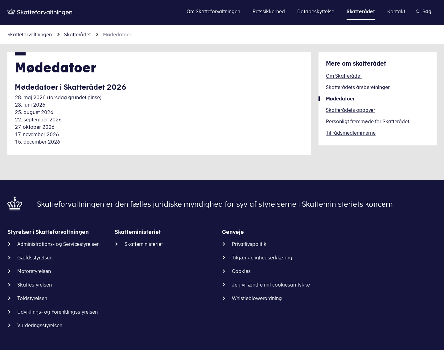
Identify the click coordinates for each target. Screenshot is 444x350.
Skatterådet (77, 34)
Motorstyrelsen (34, 271)
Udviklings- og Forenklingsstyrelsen (57, 312)
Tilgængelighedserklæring (262, 257)
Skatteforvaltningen (29, 34)
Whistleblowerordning (257, 298)
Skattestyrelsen (34, 284)
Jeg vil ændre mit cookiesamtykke (271, 284)
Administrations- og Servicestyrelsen (58, 244)
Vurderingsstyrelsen (39, 325)
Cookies (241, 271)
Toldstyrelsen (32, 298)
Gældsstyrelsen (34, 257)
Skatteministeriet (144, 244)
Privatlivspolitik (249, 244)
